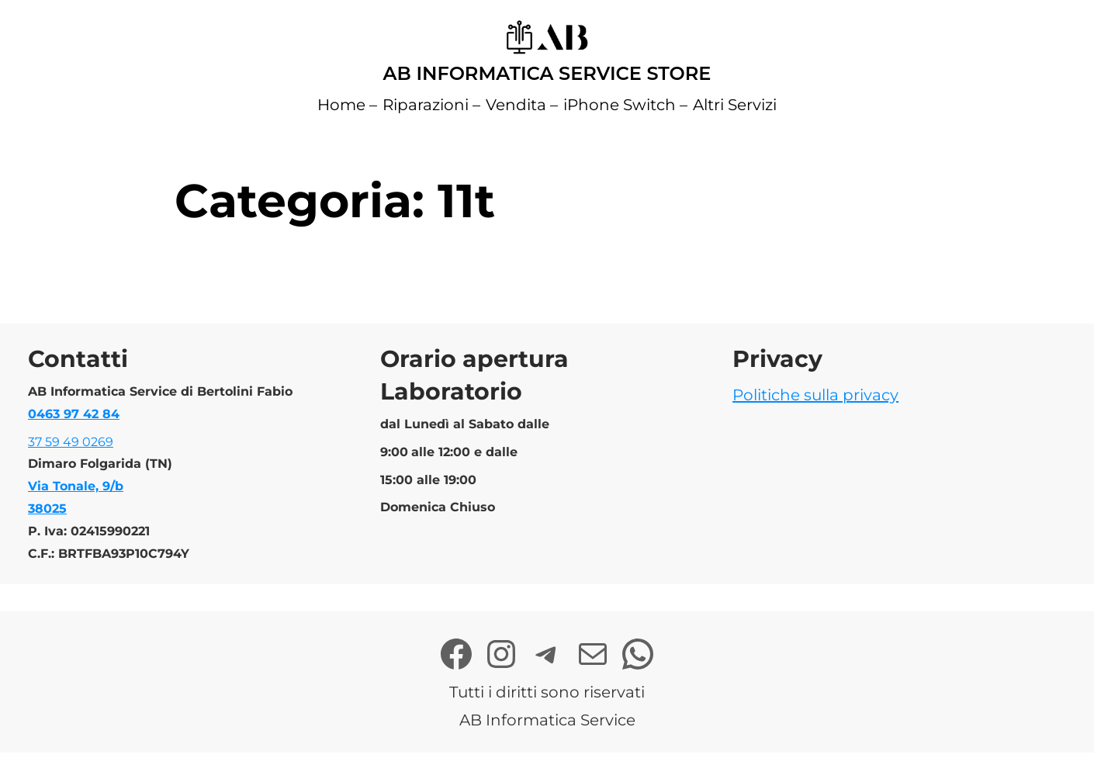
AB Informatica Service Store (547, 73)
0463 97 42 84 (73, 414)
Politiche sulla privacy (815, 395)
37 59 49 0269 (70, 441)
